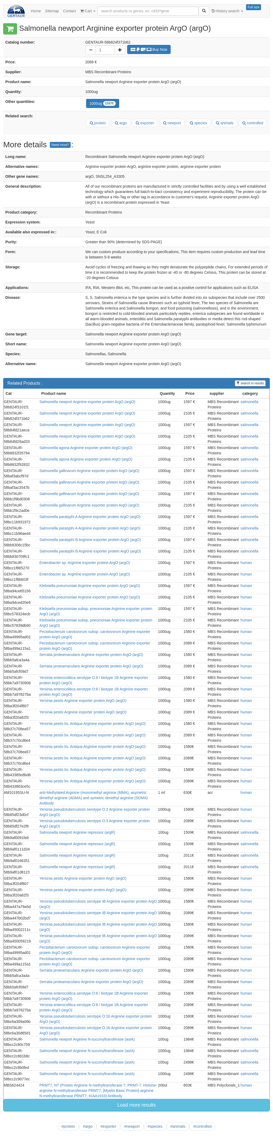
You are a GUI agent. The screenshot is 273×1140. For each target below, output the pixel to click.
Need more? (60, 145)
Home (36, 11)
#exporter (108, 1126)
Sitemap (52, 11)
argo (121, 123)
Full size (253, 7)
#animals (177, 1126)
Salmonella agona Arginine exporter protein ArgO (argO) (86, 448)
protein (98, 123)
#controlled (202, 1126)
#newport (132, 1126)
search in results (250, 383)
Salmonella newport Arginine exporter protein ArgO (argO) (87, 402)
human (246, 563)
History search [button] (227, 11)
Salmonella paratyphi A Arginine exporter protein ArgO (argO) (89, 517)
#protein (68, 1126)
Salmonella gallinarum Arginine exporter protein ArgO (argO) (89, 471)
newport (172, 123)
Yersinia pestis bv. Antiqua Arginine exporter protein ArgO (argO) (92, 723)
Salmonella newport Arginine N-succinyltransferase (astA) (87, 1039)
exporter (145, 123)
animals (224, 123)
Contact (69, 11)
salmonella (249, 402)
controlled (252, 123)
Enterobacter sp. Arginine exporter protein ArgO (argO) (84, 563)
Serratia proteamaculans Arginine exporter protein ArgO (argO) (91, 654)
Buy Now (149, 49)
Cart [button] (87, 11)
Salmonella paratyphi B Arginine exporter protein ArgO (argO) (90, 540)
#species (155, 1126)
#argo (88, 1126)
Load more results (136, 1105)
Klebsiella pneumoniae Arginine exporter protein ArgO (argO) (89, 585)
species (198, 123)
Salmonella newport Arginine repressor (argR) (77, 832)
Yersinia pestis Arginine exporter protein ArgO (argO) (82, 700)
